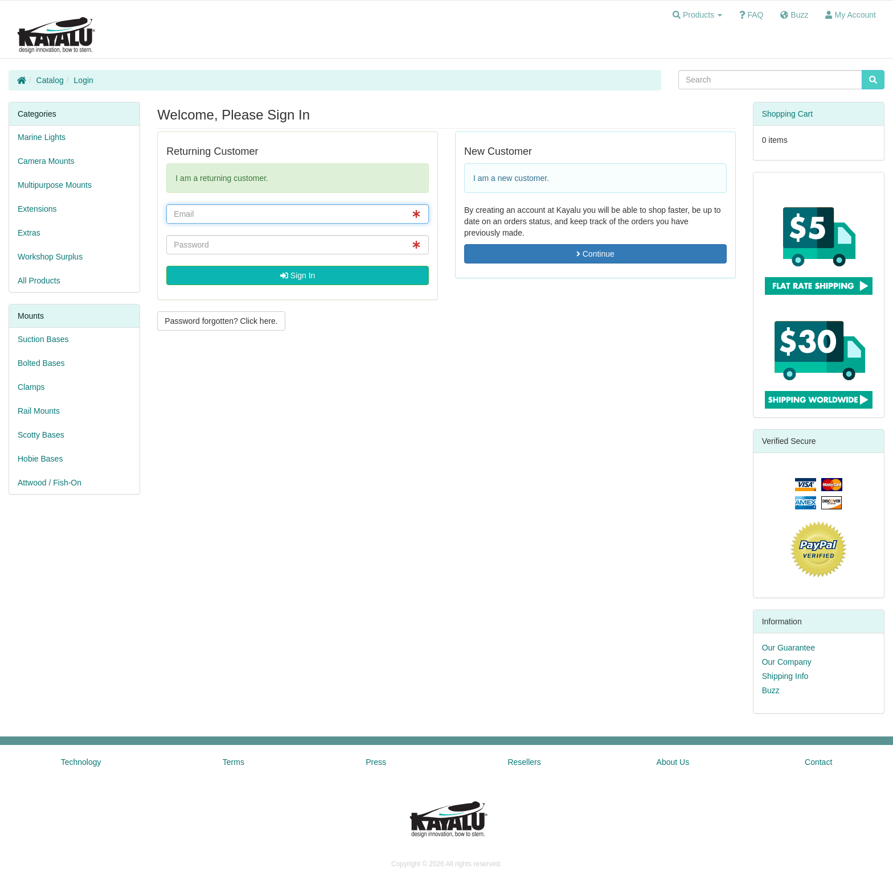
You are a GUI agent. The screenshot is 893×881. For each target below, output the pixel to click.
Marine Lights (41, 137)
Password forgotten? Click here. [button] (221, 321)
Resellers (523, 762)
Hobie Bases (40, 458)
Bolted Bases (41, 363)
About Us (673, 762)
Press (376, 762)
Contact (818, 762)
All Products (39, 280)
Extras (29, 232)
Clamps (31, 387)
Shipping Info (785, 676)
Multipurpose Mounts (55, 185)
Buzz (771, 690)
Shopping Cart (787, 113)
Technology (81, 762)
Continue (595, 253)
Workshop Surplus (50, 256)
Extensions (37, 208)
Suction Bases (43, 339)
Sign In (297, 275)
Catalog (50, 80)
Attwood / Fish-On (49, 482)
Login (83, 80)
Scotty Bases (41, 434)
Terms (233, 762)
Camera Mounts (46, 161)
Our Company (787, 661)
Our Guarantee (788, 647)
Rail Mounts (39, 410)
